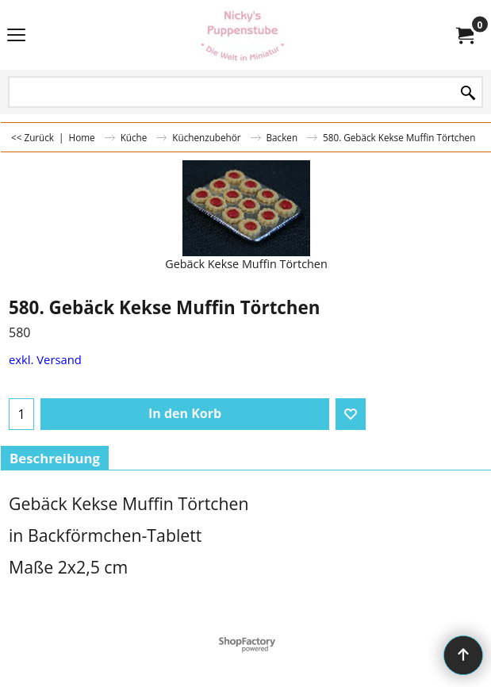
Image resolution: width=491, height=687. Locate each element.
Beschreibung (55, 458)
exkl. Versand (45, 359)
